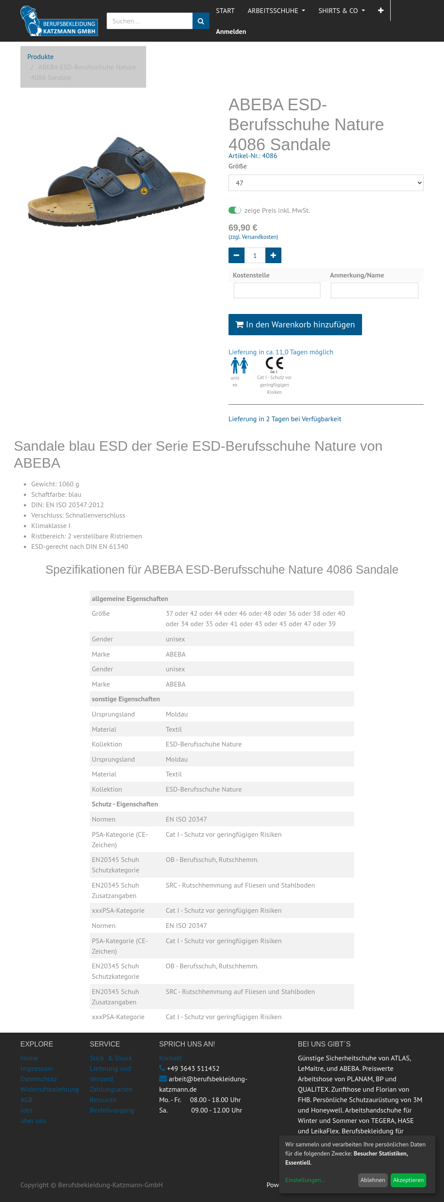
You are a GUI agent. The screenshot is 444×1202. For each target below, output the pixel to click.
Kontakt (170, 1057)
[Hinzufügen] (273, 255)
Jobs (26, 1110)
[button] (381, 10)
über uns (33, 1120)
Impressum (36, 1068)
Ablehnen (372, 1180)
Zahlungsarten (111, 1089)
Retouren (103, 1099)
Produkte (40, 56)
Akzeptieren (408, 1180)
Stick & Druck (111, 1057)
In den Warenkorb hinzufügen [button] (295, 324)
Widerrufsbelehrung (49, 1089)
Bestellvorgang (112, 1110)
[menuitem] (225, 10)
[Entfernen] (237, 255)
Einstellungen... (305, 1180)
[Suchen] (201, 21)
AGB (26, 1099)
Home (29, 1057)
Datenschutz (38, 1078)
